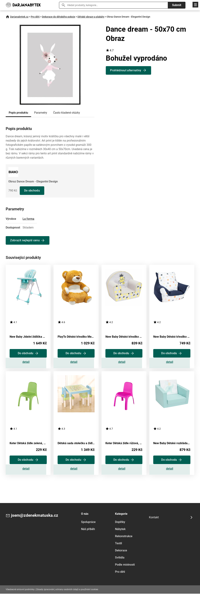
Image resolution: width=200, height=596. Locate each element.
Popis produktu (18, 112)
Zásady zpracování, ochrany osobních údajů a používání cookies (67, 591)
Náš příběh (88, 531)
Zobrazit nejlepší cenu (25, 240)
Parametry (40, 112)
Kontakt (154, 519)
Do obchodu (32, 190)
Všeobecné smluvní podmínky (20, 591)
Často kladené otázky (66, 112)
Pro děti (35, 16)
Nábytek (120, 531)
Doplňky (120, 524)
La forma (28, 218)
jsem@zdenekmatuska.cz (35, 517)
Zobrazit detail (28, 362)
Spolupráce (88, 524)
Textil (118, 545)
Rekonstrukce (123, 538)
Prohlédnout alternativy (126, 70)
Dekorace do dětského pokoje (58, 16)
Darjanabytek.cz (19, 16)
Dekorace (121, 552)
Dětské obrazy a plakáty (91, 16)
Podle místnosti (125, 567)
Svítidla (119, 560)
